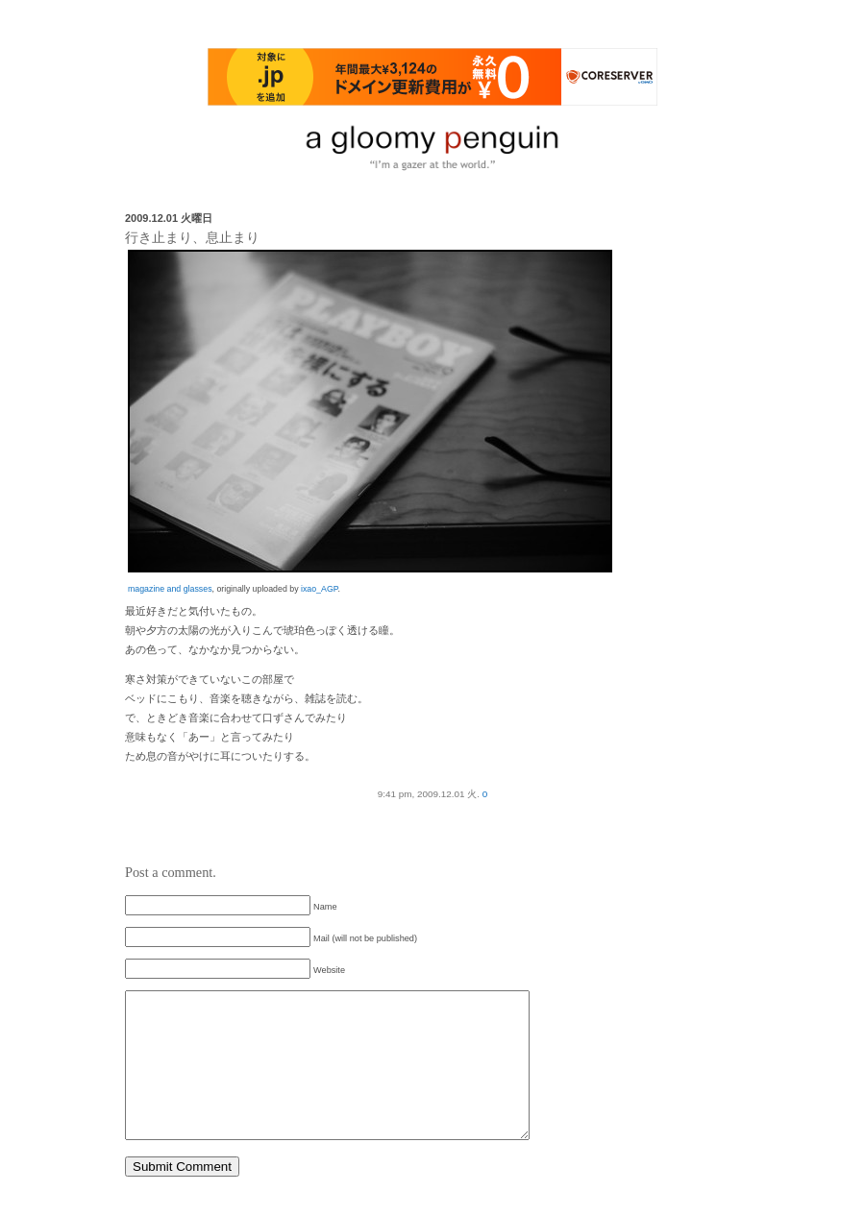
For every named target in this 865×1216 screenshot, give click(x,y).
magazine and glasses (170, 589)
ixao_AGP (319, 589)
